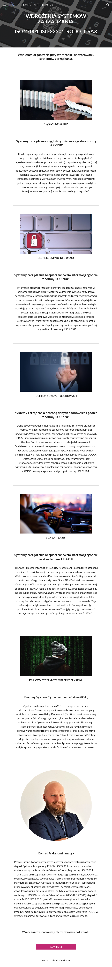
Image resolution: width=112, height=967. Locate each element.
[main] (56, 23)
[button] (4, 4)
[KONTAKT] (56, 947)
